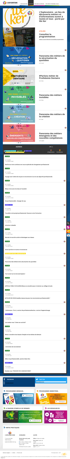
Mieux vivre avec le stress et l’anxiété (16, 189)
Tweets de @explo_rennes (40, 381)
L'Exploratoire (9, 383)
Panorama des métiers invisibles (50, 96)
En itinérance (60, 152)
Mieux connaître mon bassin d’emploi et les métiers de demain (23, 334)
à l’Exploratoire (50, 152)
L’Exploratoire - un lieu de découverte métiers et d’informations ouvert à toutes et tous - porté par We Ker (52, 16)
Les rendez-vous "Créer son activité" (15, 322)
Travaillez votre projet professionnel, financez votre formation (23, 213)
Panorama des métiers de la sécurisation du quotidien (52, 58)
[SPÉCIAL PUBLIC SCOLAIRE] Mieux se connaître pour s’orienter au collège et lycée (28, 286)
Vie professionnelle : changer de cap (15, 201)
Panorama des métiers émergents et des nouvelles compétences (50, 135)
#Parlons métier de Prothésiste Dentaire (49, 76)
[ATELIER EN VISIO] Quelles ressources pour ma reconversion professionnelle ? (27, 298)
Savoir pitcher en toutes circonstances (16, 249)
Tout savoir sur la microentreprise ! (15, 274)
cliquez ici (3, 457)
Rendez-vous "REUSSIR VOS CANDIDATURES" (18, 371)
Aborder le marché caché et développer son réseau (19, 237)
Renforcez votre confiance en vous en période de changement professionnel (27, 164)
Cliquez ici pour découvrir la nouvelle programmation (51, 39)
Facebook (10, 379)
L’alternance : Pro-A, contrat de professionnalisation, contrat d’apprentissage (27, 310)
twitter (42, 379)
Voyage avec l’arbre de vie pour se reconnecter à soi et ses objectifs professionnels (28, 176)
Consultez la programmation (47, 35)
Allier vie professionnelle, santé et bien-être (17, 359)
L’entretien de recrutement (13, 347)
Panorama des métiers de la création (52, 115)
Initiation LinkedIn (10, 225)
